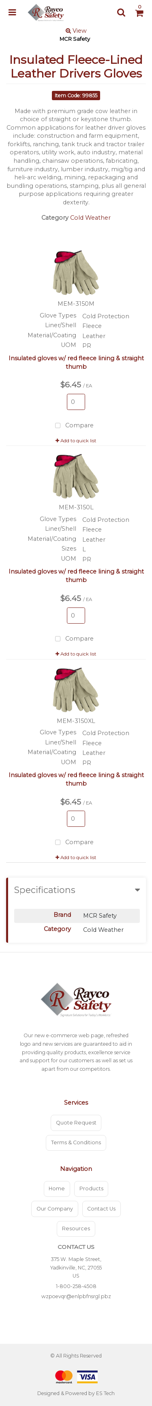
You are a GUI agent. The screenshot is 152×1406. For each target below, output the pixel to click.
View (76, 30)
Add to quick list (76, 440)
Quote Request (76, 1123)
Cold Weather (90, 217)
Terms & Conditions (76, 1142)
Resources (76, 1228)
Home (57, 1188)
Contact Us (101, 1209)
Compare (73, 426)
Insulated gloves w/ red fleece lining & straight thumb (76, 362)
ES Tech (105, 1393)
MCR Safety (75, 39)
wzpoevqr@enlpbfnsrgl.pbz (76, 1296)
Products (91, 1188)
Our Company (54, 1209)
